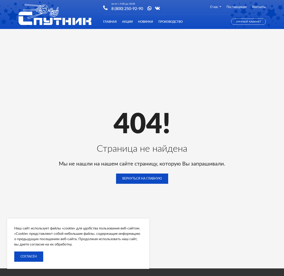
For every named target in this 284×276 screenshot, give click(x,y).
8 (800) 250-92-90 (127, 8)
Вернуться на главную (142, 178)
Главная (110, 21)
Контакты (259, 7)
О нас (215, 7)
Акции (127, 21)
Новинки (145, 21)
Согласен (28, 256)
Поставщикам (237, 7)
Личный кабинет (248, 21)
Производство (170, 21)
